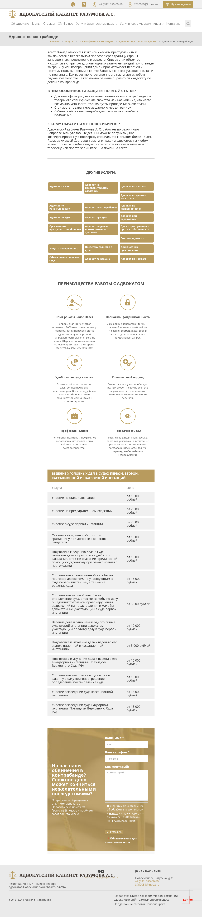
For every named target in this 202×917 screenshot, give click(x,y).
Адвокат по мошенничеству (131, 207)
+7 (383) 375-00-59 (108, 4)
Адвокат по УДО (59, 217)
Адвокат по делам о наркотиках (133, 197)
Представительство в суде (98, 248)
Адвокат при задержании (129, 217)
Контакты (173, 23)
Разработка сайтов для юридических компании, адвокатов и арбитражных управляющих (146, 897)
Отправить (114, 832)
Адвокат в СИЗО (59, 186)
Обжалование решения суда (64, 259)
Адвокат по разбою (97, 258)
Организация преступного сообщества (65, 228)
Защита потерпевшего (63, 248)
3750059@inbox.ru (143, 4)
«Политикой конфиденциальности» (123, 818)
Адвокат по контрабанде (101, 207)
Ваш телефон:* (117, 752)
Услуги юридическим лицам (142, 23)
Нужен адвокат (178, 4)
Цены (36, 23)
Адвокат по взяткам (134, 186)
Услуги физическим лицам (96, 23)
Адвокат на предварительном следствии (96, 188)
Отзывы (49, 23)
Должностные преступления (129, 248)
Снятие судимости (132, 238)
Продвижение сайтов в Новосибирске (139, 904)
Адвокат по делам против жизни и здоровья (96, 229)
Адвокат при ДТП (96, 217)
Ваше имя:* (114, 738)
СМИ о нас (65, 23)
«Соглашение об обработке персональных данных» (125, 809)
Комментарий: (117, 767)
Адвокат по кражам (133, 258)
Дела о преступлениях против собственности (135, 228)
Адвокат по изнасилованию (59, 207)
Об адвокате (20, 23)
